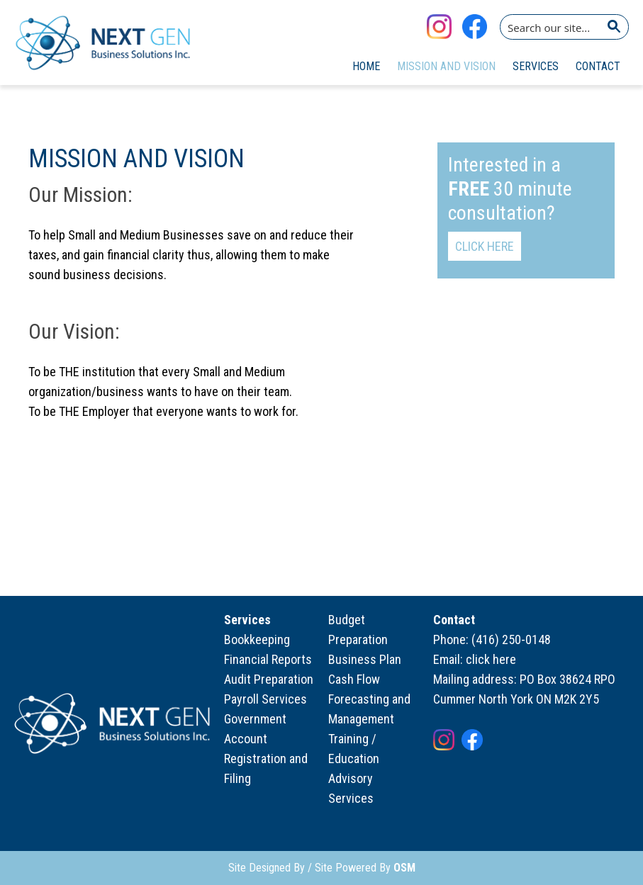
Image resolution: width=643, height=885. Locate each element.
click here (491, 659)
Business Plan (364, 659)
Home (366, 66)
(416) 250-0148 (511, 639)
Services (536, 66)
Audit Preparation (268, 679)
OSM (404, 867)
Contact (598, 66)
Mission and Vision (446, 66)
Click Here (484, 246)
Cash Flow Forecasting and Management (369, 699)
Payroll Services (265, 699)
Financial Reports (268, 659)
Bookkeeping (257, 639)
